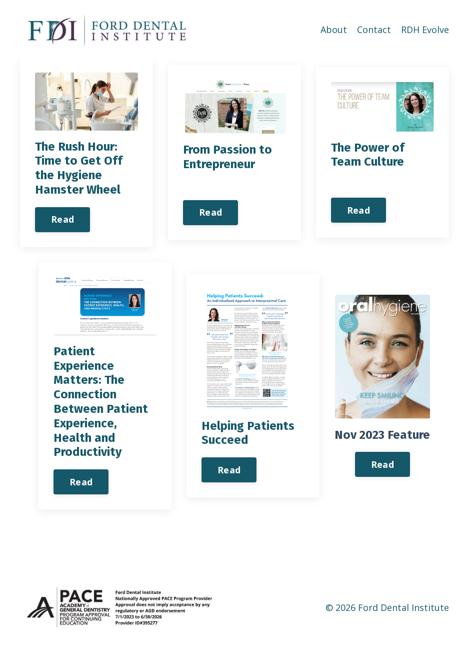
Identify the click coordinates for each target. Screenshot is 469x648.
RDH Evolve (425, 30)
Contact (374, 30)
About (333, 30)
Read (62, 219)
